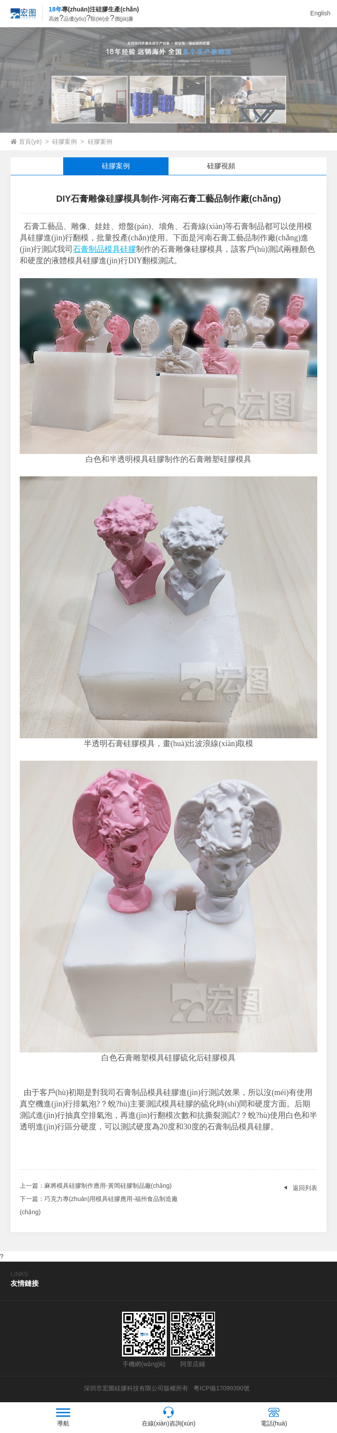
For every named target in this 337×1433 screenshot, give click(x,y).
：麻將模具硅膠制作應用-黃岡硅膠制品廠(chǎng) (96, 1185)
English (320, 13)
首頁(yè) (30, 141)
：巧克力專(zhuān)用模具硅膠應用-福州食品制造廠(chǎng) (99, 1203)
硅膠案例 (64, 141)
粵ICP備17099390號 (221, 1388)
